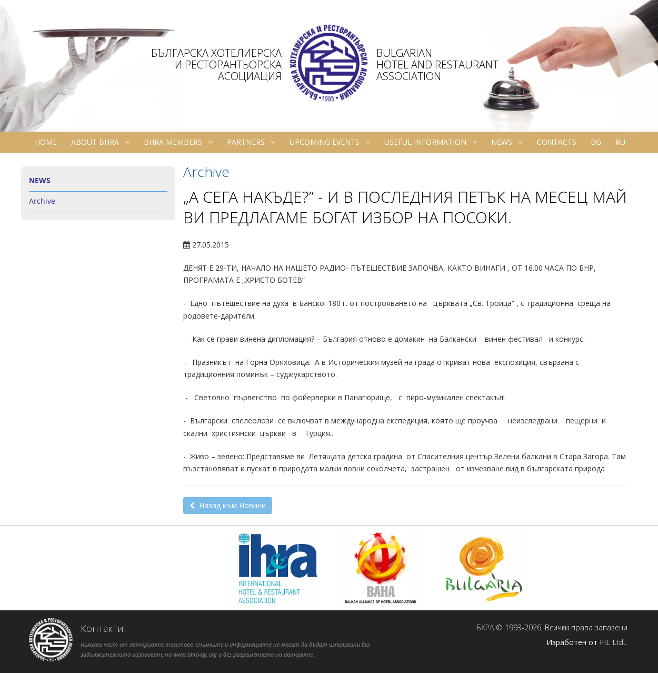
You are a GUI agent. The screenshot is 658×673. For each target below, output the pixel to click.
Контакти (102, 628)
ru (620, 142)
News (507, 142)
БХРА (485, 627)
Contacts (556, 142)
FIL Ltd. (612, 642)
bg (596, 142)
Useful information (430, 142)
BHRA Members (178, 142)
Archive (42, 201)
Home (46, 142)
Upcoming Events (330, 142)
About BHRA (100, 142)
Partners (251, 142)
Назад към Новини (228, 505)
